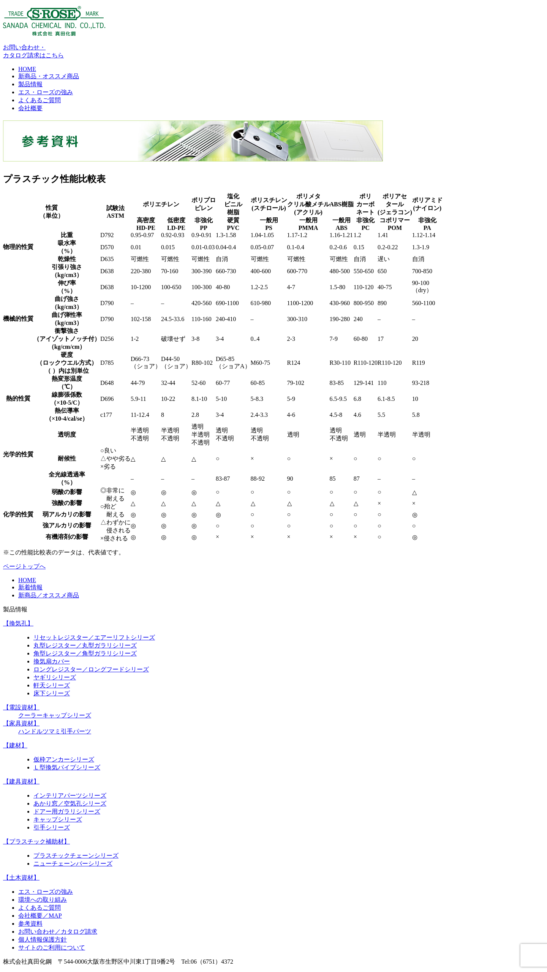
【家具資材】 (21, 723)
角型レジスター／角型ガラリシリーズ (85, 653)
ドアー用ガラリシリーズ (66, 811)
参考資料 (30, 923)
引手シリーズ (51, 827)
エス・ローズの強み (45, 92)
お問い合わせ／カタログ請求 (57, 931)
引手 (67, 731)
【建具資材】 (21, 781)
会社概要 (30, 108)
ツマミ (52, 731)
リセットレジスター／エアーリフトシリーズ (94, 637)
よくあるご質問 (39, 100)
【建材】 (15, 745)
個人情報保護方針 (42, 939)
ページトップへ (24, 566)
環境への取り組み (42, 899)
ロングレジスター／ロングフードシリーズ (91, 669)
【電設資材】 (21, 707)
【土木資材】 (21, 877)
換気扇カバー (51, 661)
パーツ (82, 731)
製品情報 (30, 84)
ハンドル (30, 731)
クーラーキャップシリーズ (54, 715)
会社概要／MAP (40, 915)
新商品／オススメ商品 (48, 595)
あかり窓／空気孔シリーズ (69, 803)
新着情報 (30, 587)
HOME (27, 69)
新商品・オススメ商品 (48, 76)
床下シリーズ (51, 693)
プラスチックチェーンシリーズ (76, 855)
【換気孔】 (18, 623)
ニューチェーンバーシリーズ (72, 863)
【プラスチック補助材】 (36, 841)
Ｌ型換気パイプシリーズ (66, 767)
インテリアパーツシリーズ (69, 795)
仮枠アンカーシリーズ (63, 759)
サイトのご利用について (51, 947)
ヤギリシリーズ (54, 677)
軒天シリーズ (51, 685)
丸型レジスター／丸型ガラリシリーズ (85, 645)
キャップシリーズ (57, 819)
